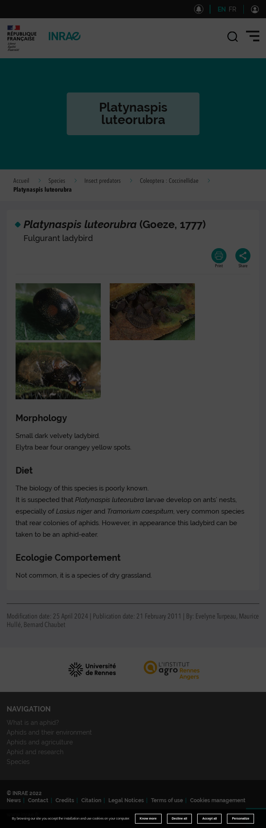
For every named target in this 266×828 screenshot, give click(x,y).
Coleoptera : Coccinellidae (169, 181)
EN (222, 9)
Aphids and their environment (49, 732)
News (14, 800)
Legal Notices (126, 800)
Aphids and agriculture (40, 742)
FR (232, 9)
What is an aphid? (33, 722)
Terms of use (167, 800)
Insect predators (102, 181)
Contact (38, 800)
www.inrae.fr (23, 815)
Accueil (21, 181)
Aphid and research (35, 752)
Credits (65, 800)
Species (56, 181)
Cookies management (218, 800)
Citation (91, 800)
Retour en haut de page (260, 822)
